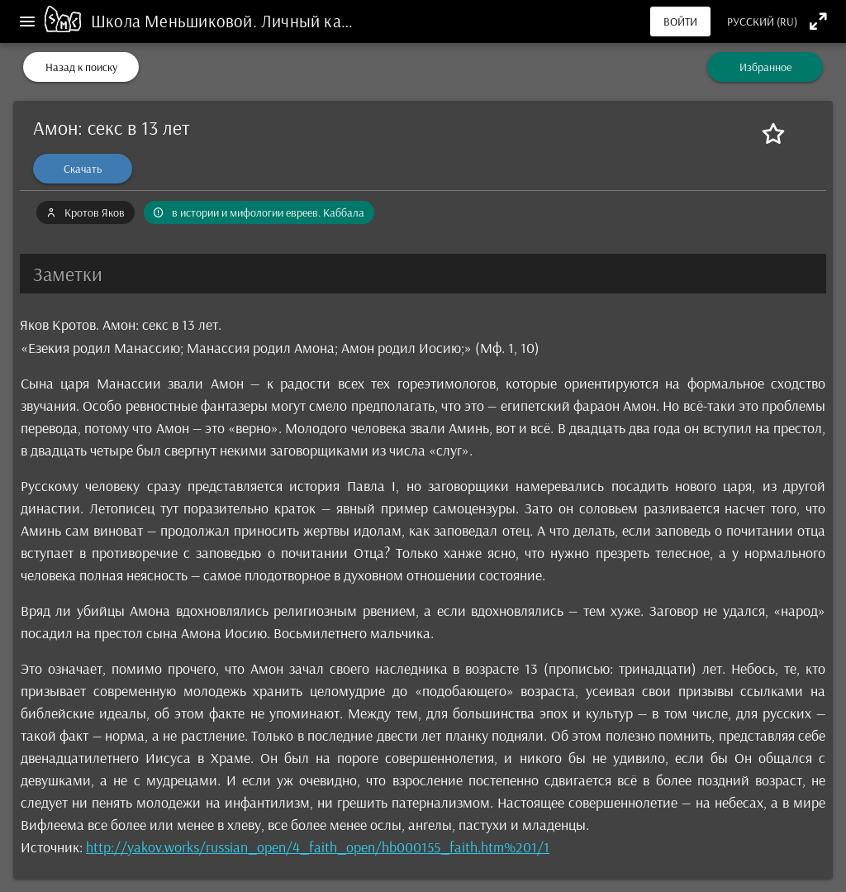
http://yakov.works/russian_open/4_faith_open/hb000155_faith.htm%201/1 (317, 846)
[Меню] (27, 21)
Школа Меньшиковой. (176, 20)
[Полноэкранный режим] (818, 21)
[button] (423, 273)
